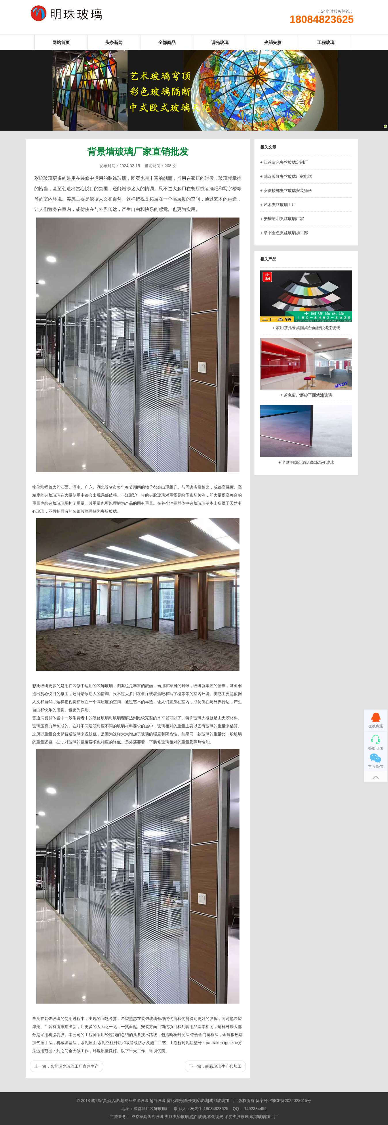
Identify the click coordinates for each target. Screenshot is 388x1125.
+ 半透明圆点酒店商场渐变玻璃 (306, 462)
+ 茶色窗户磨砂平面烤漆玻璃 (306, 395)
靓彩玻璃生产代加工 (223, 1066)
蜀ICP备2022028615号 (290, 1100)
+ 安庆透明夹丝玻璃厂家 (282, 218)
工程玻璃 (325, 42)
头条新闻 (114, 42)
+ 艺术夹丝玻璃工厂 (278, 204)
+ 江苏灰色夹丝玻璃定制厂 (284, 162)
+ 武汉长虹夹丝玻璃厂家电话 (286, 176)
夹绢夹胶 (273, 42)
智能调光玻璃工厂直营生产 (74, 1066)
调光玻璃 (220, 42)
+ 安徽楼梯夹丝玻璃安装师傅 (286, 190)
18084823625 (322, 19)
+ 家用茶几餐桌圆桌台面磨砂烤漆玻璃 (306, 327)
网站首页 (61, 42)
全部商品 (167, 42)
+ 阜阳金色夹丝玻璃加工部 (284, 232)
